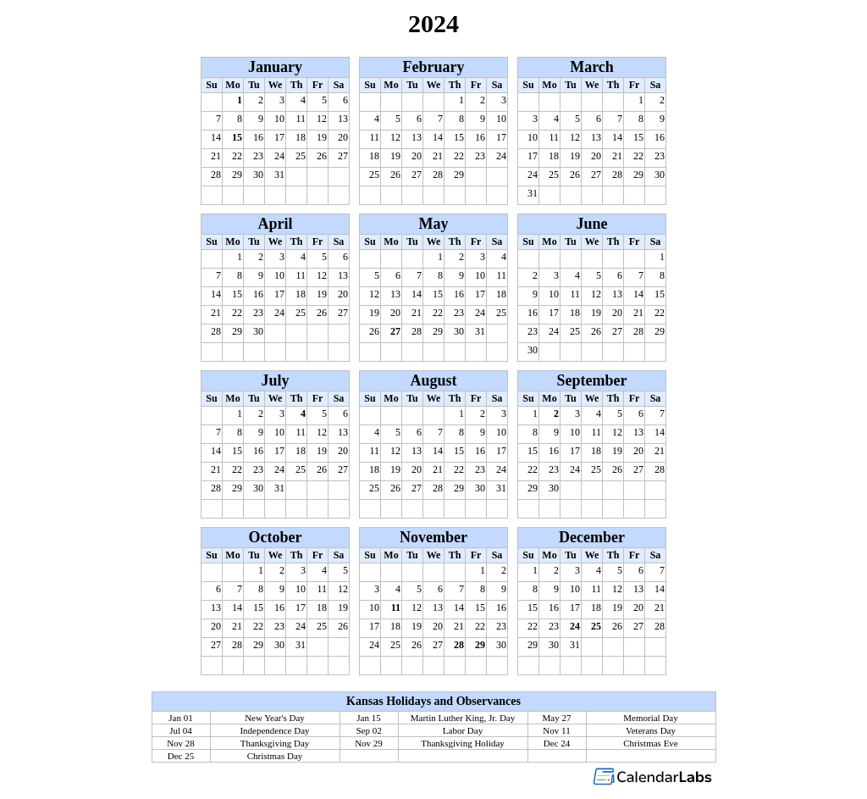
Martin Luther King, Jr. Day (463, 718)
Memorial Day (650, 718)
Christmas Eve (650, 743)
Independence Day (274, 730)
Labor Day (463, 730)
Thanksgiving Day (275, 743)
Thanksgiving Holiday (463, 743)
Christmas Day (275, 756)
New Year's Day (275, 718)
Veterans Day (651, 730)
